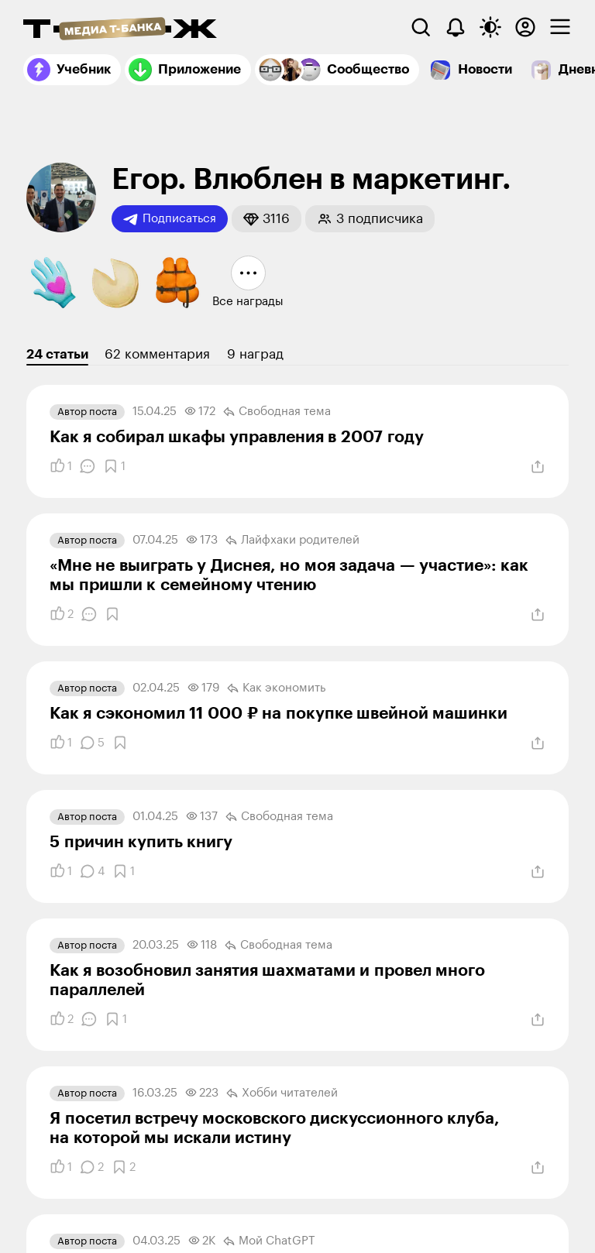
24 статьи (57, 354)
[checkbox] (560, 27)
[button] (266, 218)
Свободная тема (277, 412)
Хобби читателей (282, 1093)
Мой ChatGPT (269, 1241)
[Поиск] (420, 27)
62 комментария (157, 354)
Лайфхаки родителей (292, 540)
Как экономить (276, 688)
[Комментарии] (87, 466)
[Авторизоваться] (525, 27)
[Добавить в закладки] (114, 466)
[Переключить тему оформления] (490, 27)
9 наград (255, 354)
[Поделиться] (537, 467)
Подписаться (169, 219)
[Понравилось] (61, 466)
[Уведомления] (455, 27)
